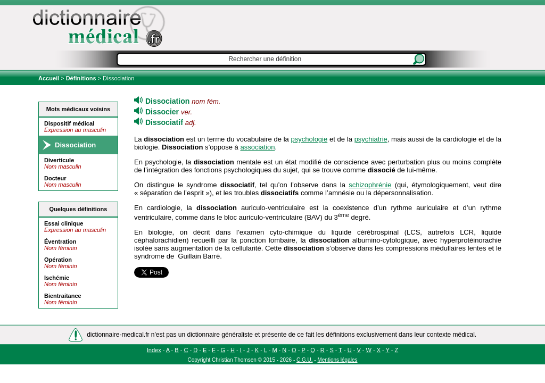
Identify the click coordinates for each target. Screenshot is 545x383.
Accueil (49, 78)
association (257, 147)
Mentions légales (337, 360)
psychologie (309, 139)
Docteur (55, 178)
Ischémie (56, 277)
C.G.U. (304, 360)
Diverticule (59, 160)
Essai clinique (63, 223)
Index (154, 350)
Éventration (60, 241)
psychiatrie (370, 139)
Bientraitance (62, 296)
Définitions (81, 78)
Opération (58, 259)
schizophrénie (370, 185)
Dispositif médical (69, 123)
